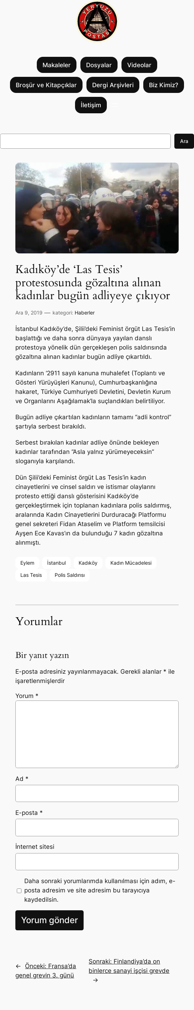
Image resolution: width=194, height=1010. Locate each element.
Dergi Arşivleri (113, 85)
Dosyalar (99, 65)
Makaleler (57, 65)
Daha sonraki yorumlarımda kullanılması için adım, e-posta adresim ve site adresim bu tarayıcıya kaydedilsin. (99, 890)
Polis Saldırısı (70, 575)
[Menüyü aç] (114, 105)
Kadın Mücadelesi (130, 563)
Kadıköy (88, 563)
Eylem (27, 563)
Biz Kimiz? (163, 85)
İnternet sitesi (34, 846)
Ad (22, 778)
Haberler (85, 313)
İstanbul (56, 563)
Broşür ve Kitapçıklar (46, 85)
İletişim (91, 105)
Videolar (139, 65)
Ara (184, 141)
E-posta (29, 812)
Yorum (27, 695)
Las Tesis (31, 575)
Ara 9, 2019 (29, 313)
